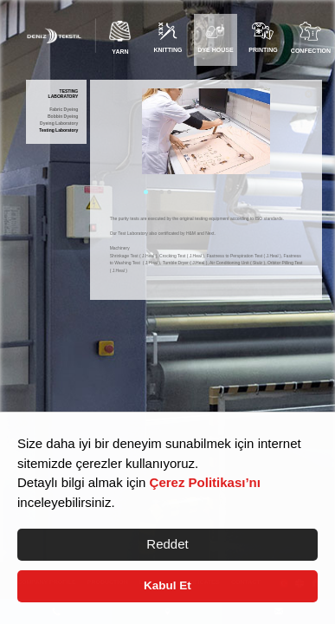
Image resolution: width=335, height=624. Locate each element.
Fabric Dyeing (63, 109)
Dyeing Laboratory (59, 123)
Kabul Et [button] (167, 585)
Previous (129, 143)
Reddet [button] (167, 543)
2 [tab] (153, 192)
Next (283, 143)
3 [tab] (161, 192)
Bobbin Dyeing (63, 116)
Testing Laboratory (58, 130)
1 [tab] (146, 192)
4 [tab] (169, 192)
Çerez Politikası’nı (205, 482)
